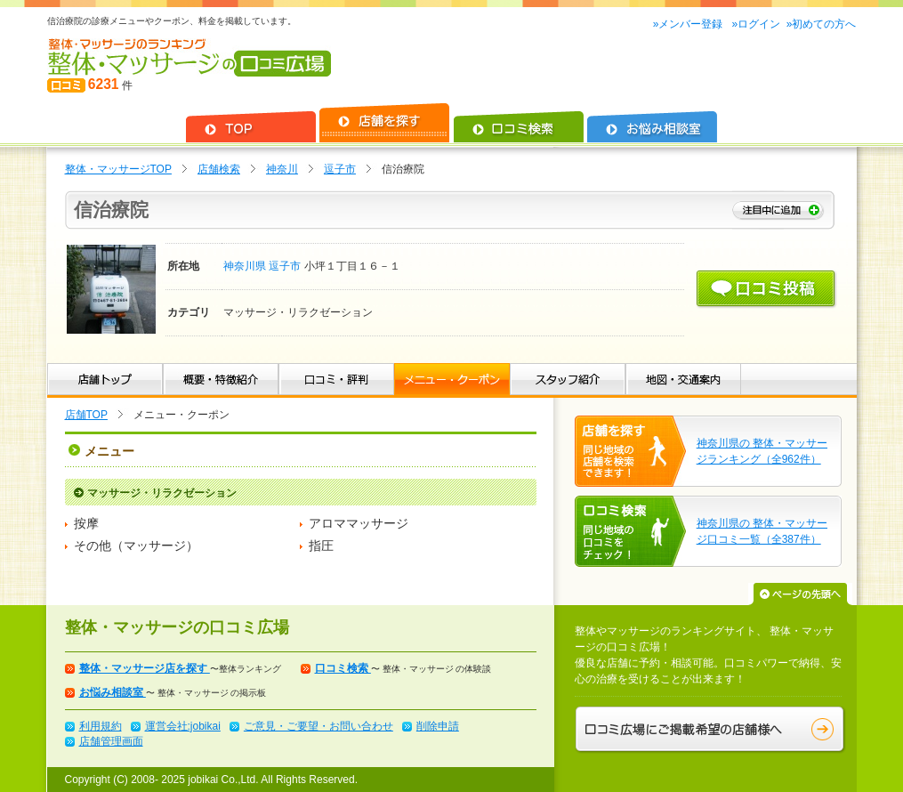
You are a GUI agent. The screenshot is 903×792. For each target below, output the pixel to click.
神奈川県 (246, 266)
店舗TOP (86, 414)
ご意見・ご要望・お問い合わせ (318, 726)
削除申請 (437, 726)
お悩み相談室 (112, 692)
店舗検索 (219, 169)
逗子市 (340, 169)
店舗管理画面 (111, 741)
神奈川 (282, 169)
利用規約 (100, 726)
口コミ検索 (343, 668)
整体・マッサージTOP (118, 169)
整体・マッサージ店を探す (144, 668)
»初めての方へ (821, 24)
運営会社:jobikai (183, 726)
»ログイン (755, 24)
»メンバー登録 (689, 24)
